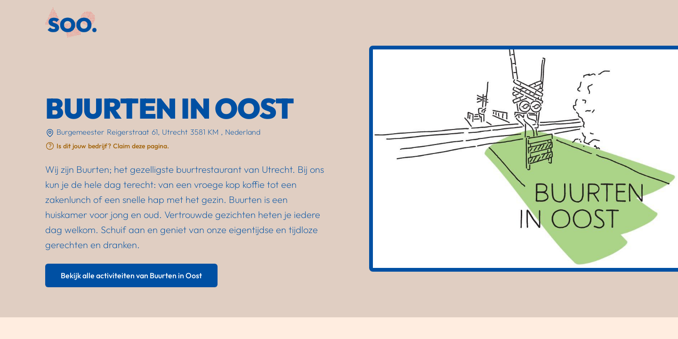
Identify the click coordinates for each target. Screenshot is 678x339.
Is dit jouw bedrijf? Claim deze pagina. (112, 146)
